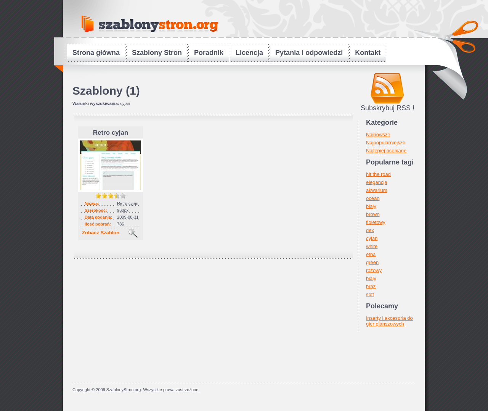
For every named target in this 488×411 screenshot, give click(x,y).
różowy (374, 270)
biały (371, 206)
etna (371, 254)
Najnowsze (378, 134)
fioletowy (375, 222)
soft (370, 294)
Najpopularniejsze (385, 142)
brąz (371, 286)
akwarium (376, 190)
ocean (372, 198)
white (371, 246)
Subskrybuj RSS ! (387, 108)
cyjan (371, 238)
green (372, 262)
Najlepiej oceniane (386, 150)
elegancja (376, 182)
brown (372, 214)
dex (370, 230)
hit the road (378, 174)
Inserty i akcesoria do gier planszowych (389, 321)
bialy (371, 278)
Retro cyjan (110, 132)
